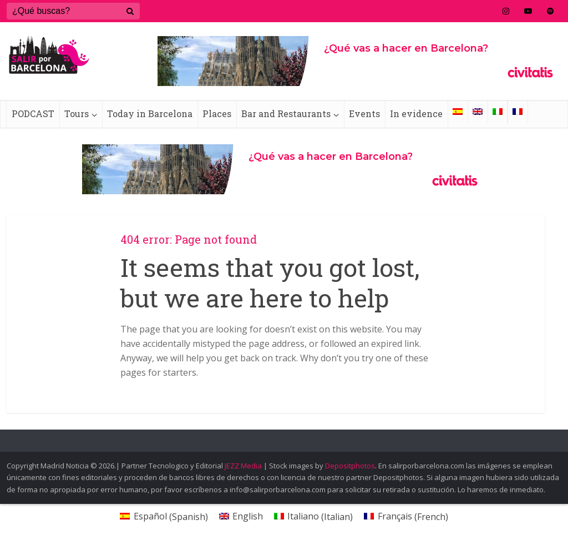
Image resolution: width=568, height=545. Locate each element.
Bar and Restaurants (286, 113)
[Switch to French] (518, 111)
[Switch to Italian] (498, 111)
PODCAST (33, 113)
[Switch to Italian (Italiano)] (313, 516)
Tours (76, 113)
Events (364, 113)
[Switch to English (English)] (241, 516)
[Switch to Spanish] (458, 111)
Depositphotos (350, 466)
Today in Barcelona (149, 113)
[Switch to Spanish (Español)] (163, 516)
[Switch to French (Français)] (405, 516)
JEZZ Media (244, 466)
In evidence (416, 113)
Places (216, 113)
